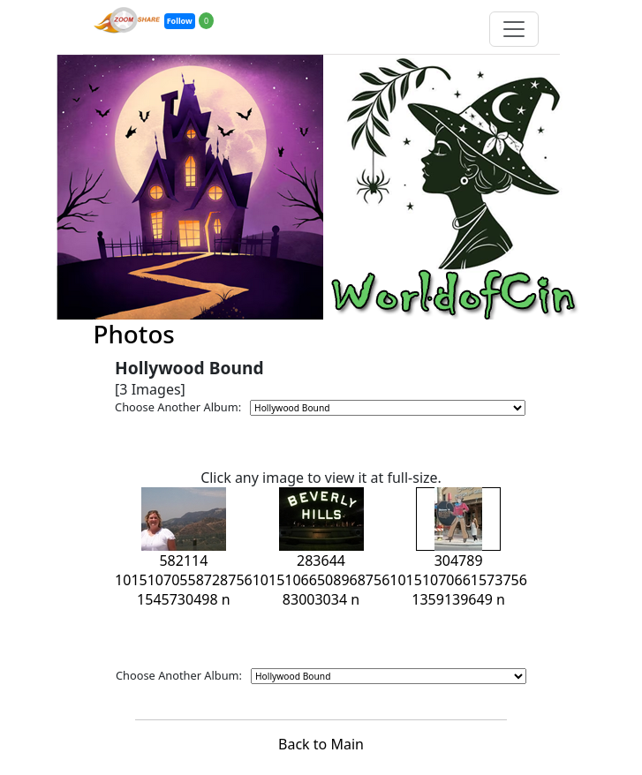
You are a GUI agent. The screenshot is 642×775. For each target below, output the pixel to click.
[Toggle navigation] (514, 29)
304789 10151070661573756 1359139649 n (458, 558)
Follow (180, 20)
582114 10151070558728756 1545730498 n (184, 558)
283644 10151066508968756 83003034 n (321, 558)
